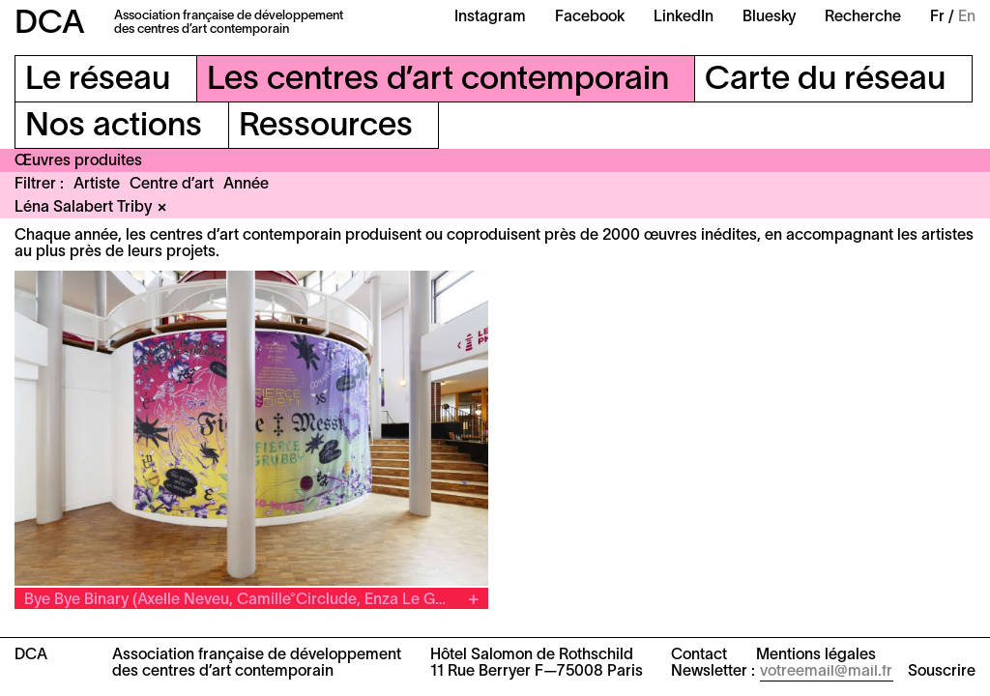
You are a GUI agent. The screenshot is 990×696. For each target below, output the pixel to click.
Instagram (490, 17)
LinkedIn (683, 17)
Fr (937, 17)
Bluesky (769, 17)
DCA (50, 25)
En (966, 17)
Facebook (590, 17)
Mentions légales (816, 655)
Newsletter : (713, 672)
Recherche (863, 17)
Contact (699, 655)
